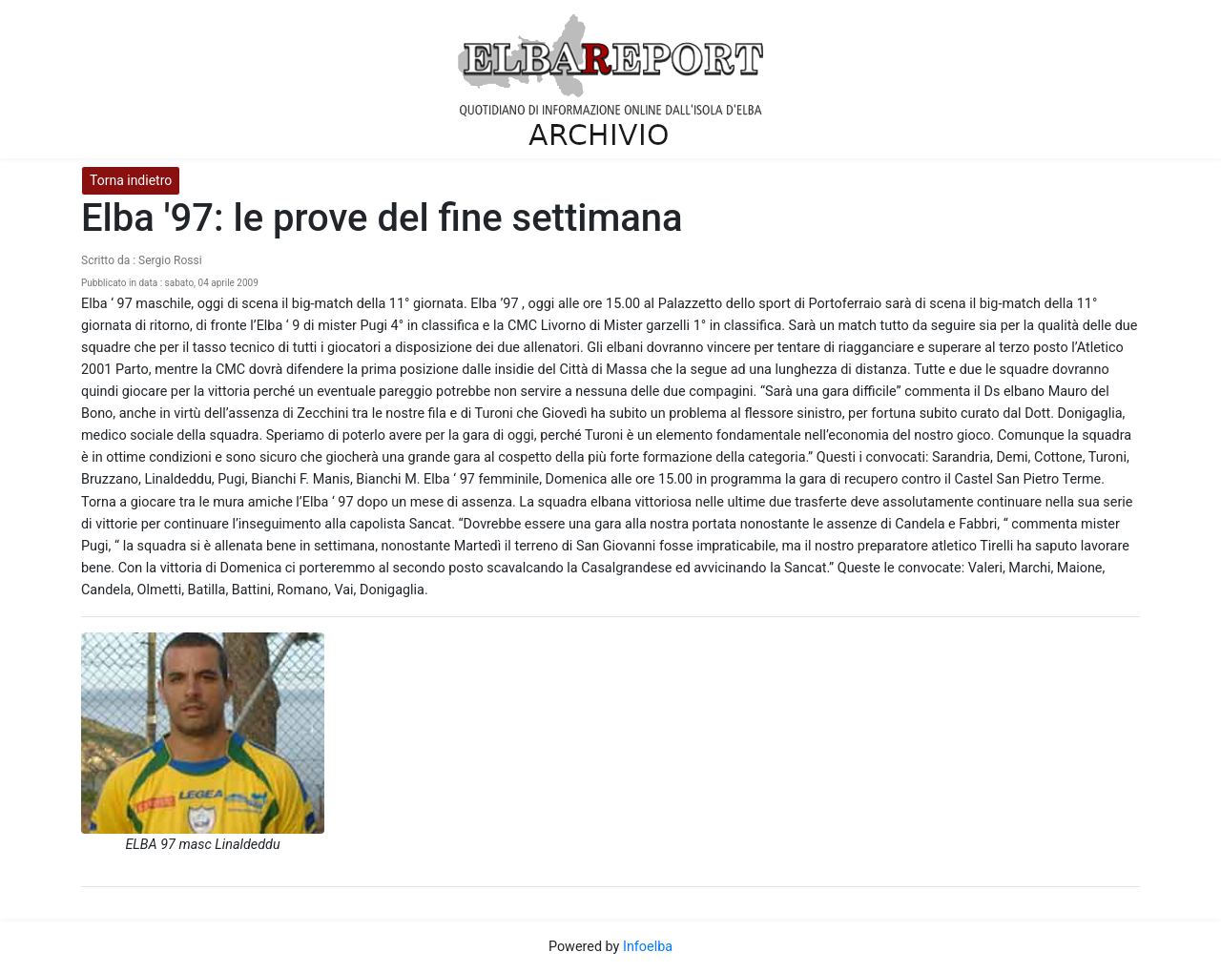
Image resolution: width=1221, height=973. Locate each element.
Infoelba (648, 947)
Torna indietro (131, 180)
